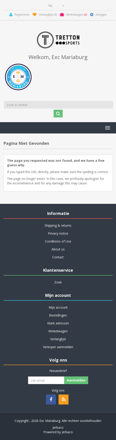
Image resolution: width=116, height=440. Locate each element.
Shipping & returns (58, 225)
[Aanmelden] (46, 380)
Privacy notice (58, 233)
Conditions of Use (58, 241)
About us (58, 249)
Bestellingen (58, 315)
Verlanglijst (58, 339)
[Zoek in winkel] (58, 105)
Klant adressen (58, 323)
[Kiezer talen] (56, 5)
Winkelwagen (58, 331)
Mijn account (58, 307)
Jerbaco (58, 427)
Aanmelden (76, 380)
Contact (58, 257)
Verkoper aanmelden (58, 347)
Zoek (58, 282)
